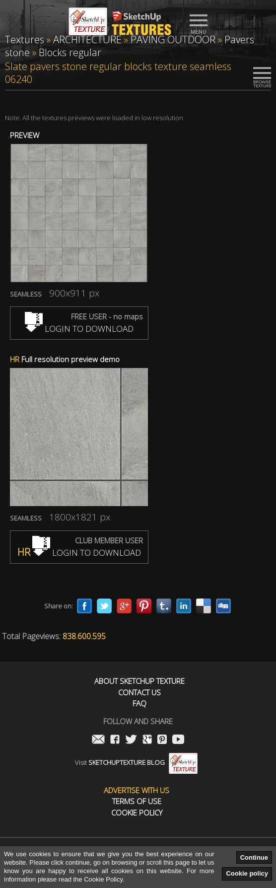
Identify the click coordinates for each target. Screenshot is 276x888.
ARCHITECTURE (87, 39)
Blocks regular (70, 52)
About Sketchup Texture (139, 681)
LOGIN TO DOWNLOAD (79, 328)
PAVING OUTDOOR (173, 39)
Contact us (139, 692)
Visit (136, 762)
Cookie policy (247, 873)
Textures (24, 39)
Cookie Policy (136, 812)
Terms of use (136, 801)
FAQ (139, 703)
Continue (254, 857)
